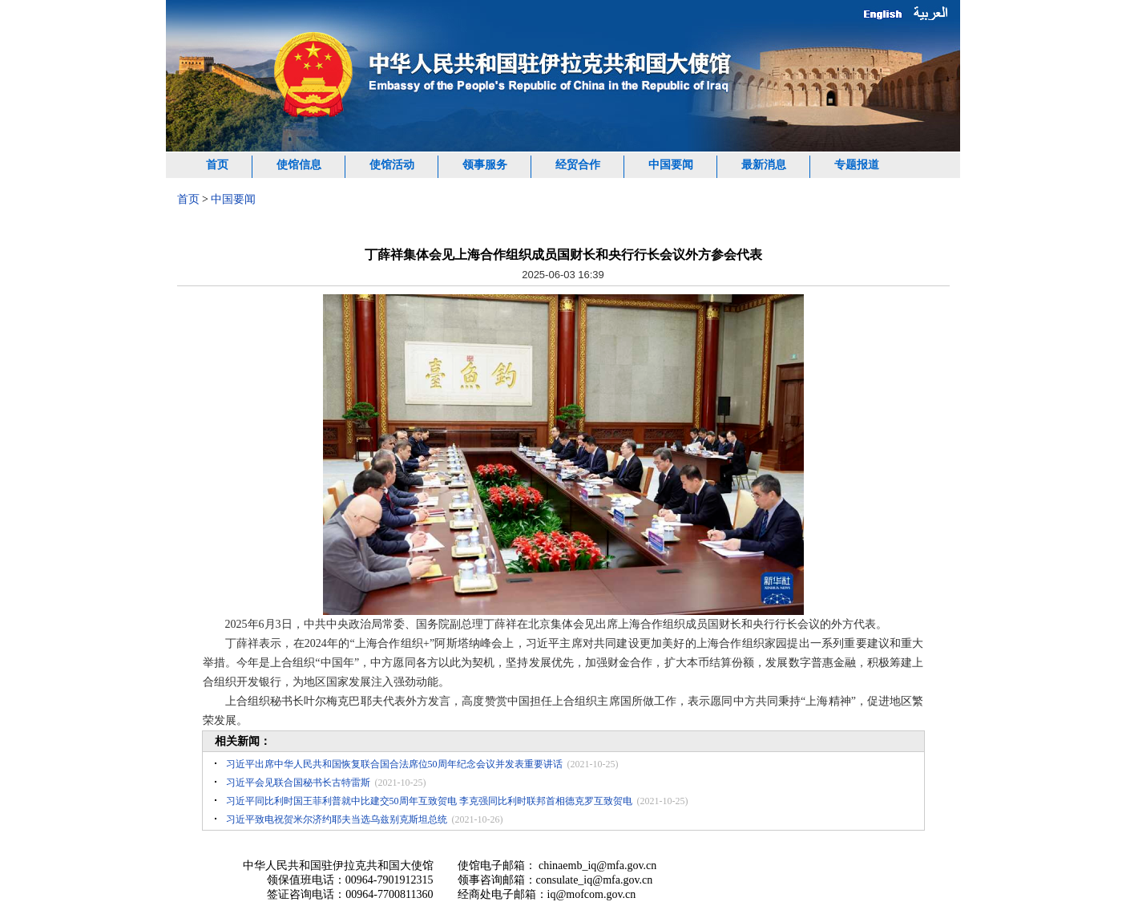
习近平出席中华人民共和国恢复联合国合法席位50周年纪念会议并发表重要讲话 (394, 764)
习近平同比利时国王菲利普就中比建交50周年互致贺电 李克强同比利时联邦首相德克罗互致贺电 (429, 801)
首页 (217, 165)
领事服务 (484, 165)
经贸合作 (577, 165)
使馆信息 (298, 165)
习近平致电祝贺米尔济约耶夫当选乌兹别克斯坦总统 (336, 819)
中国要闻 (670, 165)
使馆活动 (391, 165)
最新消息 (763, 165)
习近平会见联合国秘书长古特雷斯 (298, 782)
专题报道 (856, 165)
